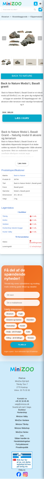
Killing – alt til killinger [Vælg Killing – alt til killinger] (14, 338)
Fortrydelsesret (22, 445)
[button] (36, 4)
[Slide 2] (31, 62)
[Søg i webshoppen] (19, 9)
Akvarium (5, 17)
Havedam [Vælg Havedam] (30, 320)
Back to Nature (19, 176)
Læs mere (22, 164)
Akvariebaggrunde (19, 17)
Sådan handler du (22, 439)
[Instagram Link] (25, 474)
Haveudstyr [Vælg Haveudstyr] (10, 326)
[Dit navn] (22, 295)
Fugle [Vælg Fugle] (21, 314)
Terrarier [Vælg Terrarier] (31, 338)
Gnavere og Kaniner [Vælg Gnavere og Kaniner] (13, 320)
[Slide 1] (18, 62)
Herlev (4, 220)
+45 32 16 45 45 (22, 402)
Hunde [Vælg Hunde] (22, 326)
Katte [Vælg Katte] (28, 332)
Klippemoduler (36, 17)
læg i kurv (22, 118)
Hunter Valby (7, 232)
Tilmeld (22, 345)
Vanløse (5, 224)
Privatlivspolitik (22, 448)
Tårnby (5, 217)
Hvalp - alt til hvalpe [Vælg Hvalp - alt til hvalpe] (13, 332)
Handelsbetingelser (22, 442)
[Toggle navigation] (40, 4)
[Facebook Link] (18, 474)
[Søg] (34, 9)
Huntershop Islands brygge (12, 228)
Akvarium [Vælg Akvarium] (9, 314)
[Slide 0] (6, 62)
